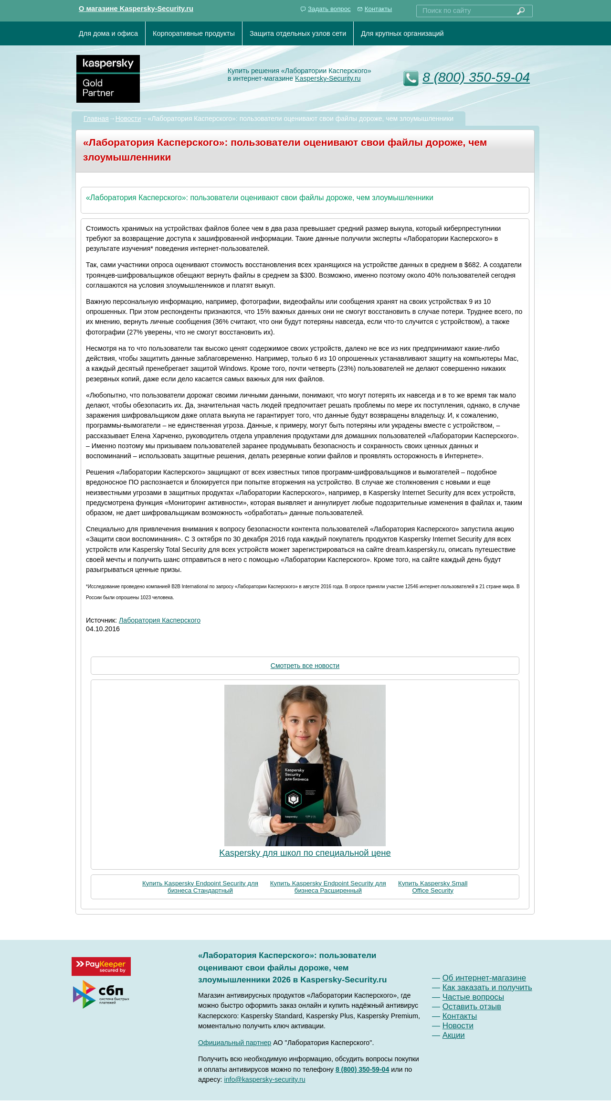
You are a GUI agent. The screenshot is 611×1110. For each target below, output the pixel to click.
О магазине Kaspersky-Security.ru (136, 8)
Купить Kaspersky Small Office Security (432, 887)
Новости (128, 118)
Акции (453, 1035)
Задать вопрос (329, 8)
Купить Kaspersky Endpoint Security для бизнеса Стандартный (200, 887)
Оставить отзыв (471, 1006)
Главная (96, 118)
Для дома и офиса (108, 33)
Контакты (378, 8)
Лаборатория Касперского (159, 620)
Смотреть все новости (305, 665)
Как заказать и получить (487, 987)
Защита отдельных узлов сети (298, 33)
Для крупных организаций (402, 33)
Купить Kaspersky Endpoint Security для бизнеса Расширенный (328, 887)
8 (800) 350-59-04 (476, 77)
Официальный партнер (234, 1042)
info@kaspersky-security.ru (265, 1079)
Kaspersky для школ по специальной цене (305, 853)
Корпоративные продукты (194, 33)
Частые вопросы (473, 997)
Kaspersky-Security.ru (328, 78)
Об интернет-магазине (484, 977)
